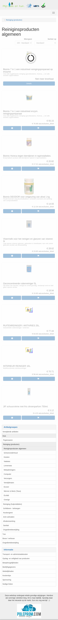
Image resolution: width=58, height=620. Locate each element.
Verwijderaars (9, 483)
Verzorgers (8, 478)
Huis (4, 436)
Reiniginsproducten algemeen (15, 449)
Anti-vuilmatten (8, 517)
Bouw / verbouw (9, 538)
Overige (7, 500)
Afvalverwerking (9, 521)
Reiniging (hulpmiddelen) (12, 504)
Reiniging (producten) (11, 444)
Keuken (6, 457)
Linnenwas (8, 466)
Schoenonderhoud (11, 453)
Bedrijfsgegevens (9, 567)
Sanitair (6, 525)
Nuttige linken (8, 584)
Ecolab (6, 495)
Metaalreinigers (9, 470)
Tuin (4, 534)
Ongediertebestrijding (11, 530)
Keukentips (7, 575)
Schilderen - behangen (11, 508)
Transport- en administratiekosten (15, 554)
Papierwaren (8, 440)
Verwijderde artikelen (10, 432)
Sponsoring (7, 580)
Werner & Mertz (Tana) (12, 491)
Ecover (6, 487)
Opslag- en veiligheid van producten (16, 558)
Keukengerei (8, 513)
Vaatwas (7, 461)
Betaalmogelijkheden (10, 563)
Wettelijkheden (8, 571)
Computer (7, 474)
